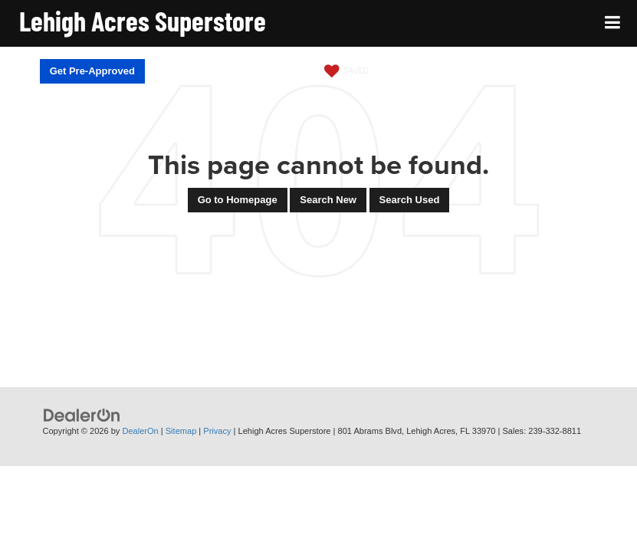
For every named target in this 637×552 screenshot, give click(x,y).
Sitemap (181, 430)
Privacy (217, 430)
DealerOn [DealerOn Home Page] (140, 430)
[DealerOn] (82, 415)
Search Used (409, 199)
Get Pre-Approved (92, 71)
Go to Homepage (237, 199)
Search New (328, 199)
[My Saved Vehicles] (344, 71)
